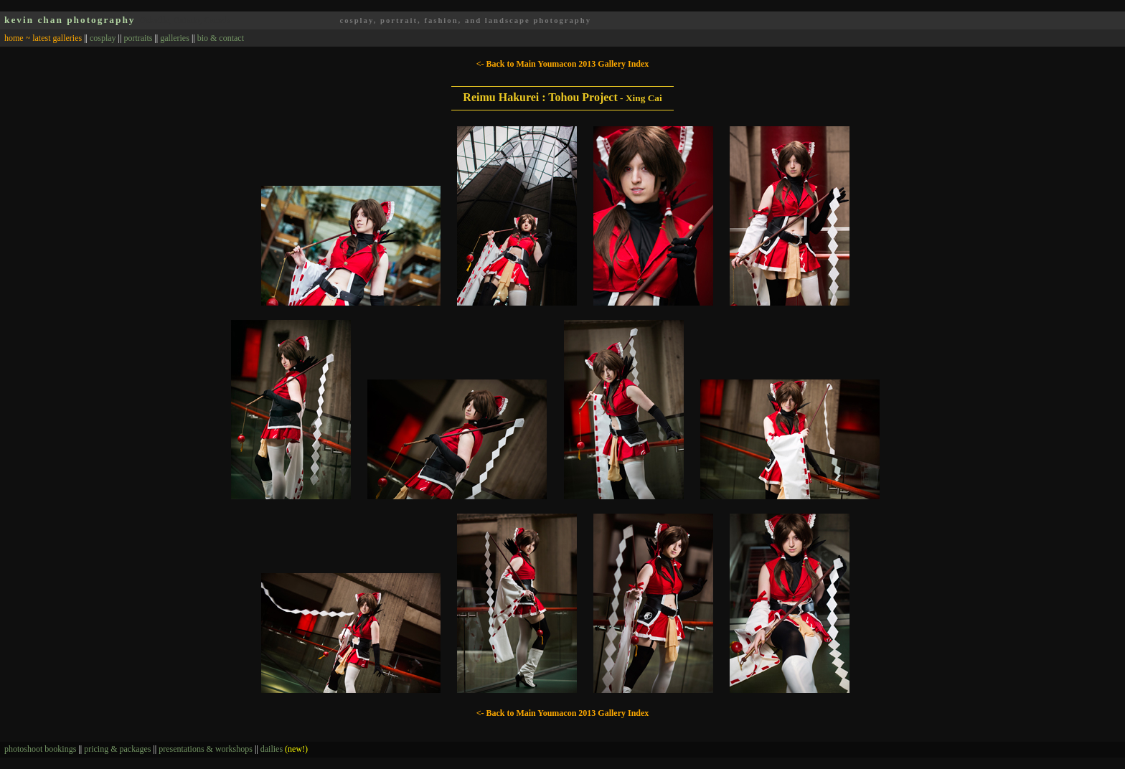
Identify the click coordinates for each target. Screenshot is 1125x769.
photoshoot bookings (40, 749)
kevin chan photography (70, 19)
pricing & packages (117, 749)
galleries (174, 38)
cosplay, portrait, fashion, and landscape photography (465, 20)
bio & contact (220, 38)
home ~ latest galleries (43, 38)
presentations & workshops (206, 749)
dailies (284, 749)
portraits (137, 38)
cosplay (103, 38)
